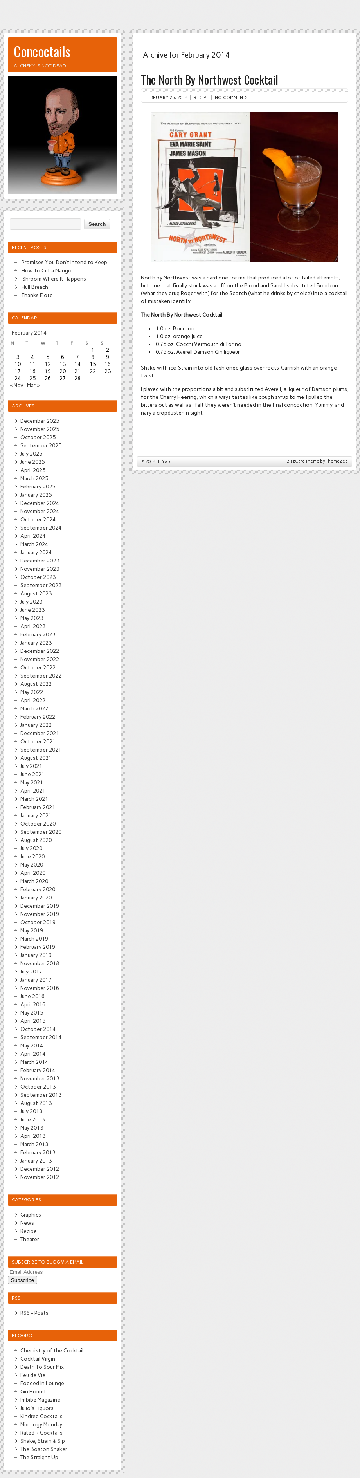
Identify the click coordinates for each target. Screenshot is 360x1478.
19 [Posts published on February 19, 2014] (48, 371)
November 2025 (39, 429)
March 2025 (34, 478)
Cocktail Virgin (37, 1358)
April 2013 (32, 1136)
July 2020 (31, 848)
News (27, 1223)
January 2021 (36, 815)
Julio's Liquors (37, 1408)
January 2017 (36, 980)
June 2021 (32, 774)
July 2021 (31, 766)
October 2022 (38, 667)
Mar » (33, 385)
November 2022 (39, 659)
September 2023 (40, 585)
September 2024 (40, 528)
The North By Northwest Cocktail (209, 79)
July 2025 (31, 454)
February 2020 (37, 889)
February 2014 (37, 1070)
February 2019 (37, 947)
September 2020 (40, 832)
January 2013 (36, 1160)
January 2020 (36, 897)
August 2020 (36, 840)
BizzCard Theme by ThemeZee (317, 461)
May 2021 (31, 782)
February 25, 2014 (166, 97)
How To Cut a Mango (47, 270)
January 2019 (36, 955)
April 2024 (32, 536)
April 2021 (32, 791)
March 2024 (34, 544)
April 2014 (32, 1054)
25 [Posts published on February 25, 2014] (32, 378)
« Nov (16, 385)
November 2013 (39, 1078)
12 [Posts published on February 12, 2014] (48, 364)
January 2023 (36, 643)
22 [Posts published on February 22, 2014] (93, 371)
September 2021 (40, 749)
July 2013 (31, 1111)
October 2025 (38, 437)
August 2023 (36, 593)
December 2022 (39, 651)
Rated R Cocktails (41, 1432)
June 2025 (32, 462)
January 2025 (36, 495)
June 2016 (32, 996)
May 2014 (31, 1045)
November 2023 (39, 569)
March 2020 (34, 881)
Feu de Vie (32, 1375)
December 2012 (39, 1169)
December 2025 (39, 421)
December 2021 (39, 733)
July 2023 (31, 601)
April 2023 (32, 626)
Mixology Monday (41, 1424)
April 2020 (32, 873)
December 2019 (39, 906)
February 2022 (37, 717)
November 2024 (39, 511)
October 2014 (38, 1029)
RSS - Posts (34, 1313)
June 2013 (32, 1119)
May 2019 (31, 930)
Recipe (201, 97)
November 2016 (39, 988)
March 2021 (34, 799)
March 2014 (34, 1062)
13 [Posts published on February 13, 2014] (62, 364)
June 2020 (32, 856)
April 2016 (32, 1004)
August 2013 (36, 1103)
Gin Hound (32, 1391)
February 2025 (37, 486)
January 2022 (36, 725)
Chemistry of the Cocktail (51, 1350)
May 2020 (31, 865)
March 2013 (34, 1144)
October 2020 (38, 823)
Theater (29, 1239)
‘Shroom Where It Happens (54, 279)
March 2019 (34, 938)
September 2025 (40, 445)
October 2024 (38, 519)
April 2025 (32, 470)
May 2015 (31, 1012)
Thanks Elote (37, 295)
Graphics (30, 1214)
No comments (231, 97)
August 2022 (36, 684)
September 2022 (40, 675)
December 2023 (39, 560)
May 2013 (31, 1128)
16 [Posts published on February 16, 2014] (107, 364)
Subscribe (22, 1280)
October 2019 (38, 922)
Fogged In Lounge (42, 1383)
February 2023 (37, 634)
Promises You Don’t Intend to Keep (64, 262)
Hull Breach (35, 287)
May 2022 (31, 692)
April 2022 (32, 700)
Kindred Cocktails (41, 1416)
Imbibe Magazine (40, 1400)
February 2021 (37, 807)
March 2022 (34, 708)
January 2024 (36, 552)
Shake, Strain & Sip (42, 1441)
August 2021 (36, 758)
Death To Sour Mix (42, 1367)
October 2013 (38, 1086)
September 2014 (40, 1037)
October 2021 (38, 741)
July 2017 (31, 971)
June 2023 (32, 610)
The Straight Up (39, 1457)
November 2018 (39, 963)
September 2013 (40, 1095)
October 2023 (38, 577)
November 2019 (39, 914)
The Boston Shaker (43, 1449)
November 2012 (39, 1177)
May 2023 (31, 618)
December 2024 (39, 503)
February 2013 (37, 1152)
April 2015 (32, 1021)
